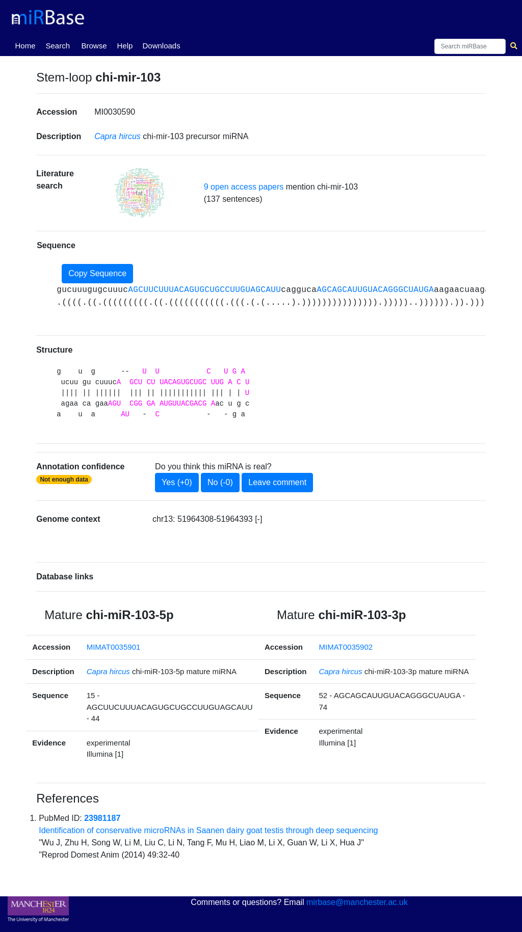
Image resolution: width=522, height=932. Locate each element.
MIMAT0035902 (346, 647)
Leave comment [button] (277, 482)
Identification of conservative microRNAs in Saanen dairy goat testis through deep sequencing (208, 830)
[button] (139, 193)
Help (125, 45)
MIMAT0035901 (114, 647)
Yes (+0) (177, 482)
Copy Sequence (97, 273)
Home (27, 45)
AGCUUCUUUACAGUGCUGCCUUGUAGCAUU (204, 290)
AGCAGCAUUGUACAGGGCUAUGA (375, 290)
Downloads (161, 45)
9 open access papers (244, 186)
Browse (94, 45)
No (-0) (220, 482)
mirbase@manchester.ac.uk (357, 902)
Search (57, 45)
